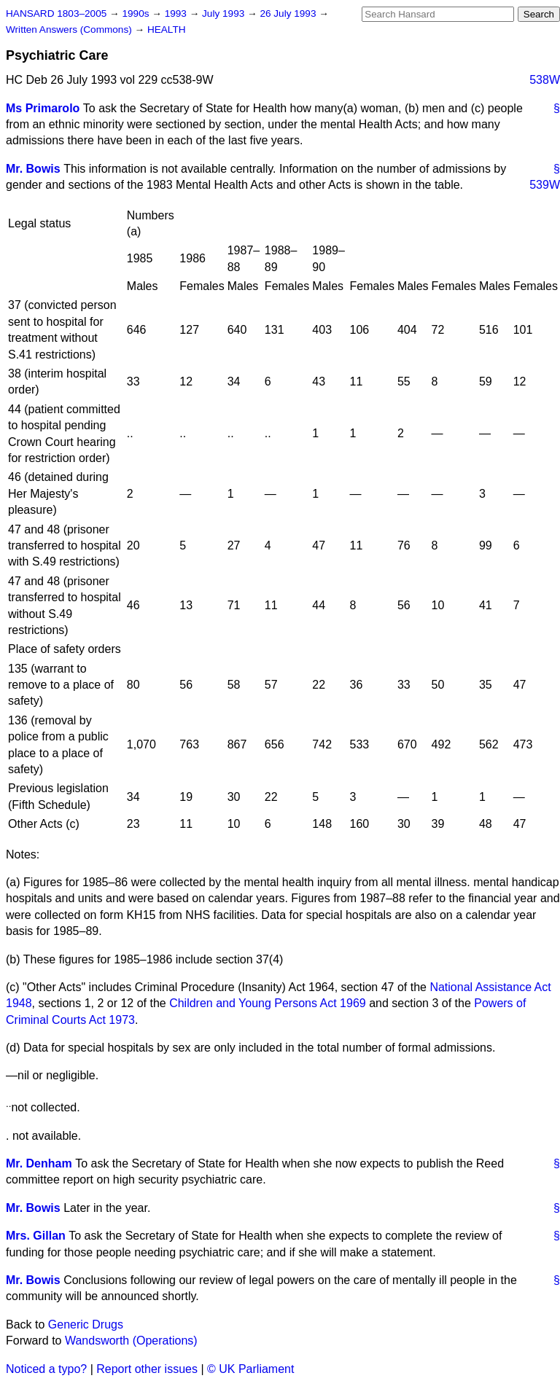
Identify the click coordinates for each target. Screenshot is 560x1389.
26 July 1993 (289, 13)
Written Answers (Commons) (70, 29)
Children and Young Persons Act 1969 (267, 1003)
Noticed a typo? (46, 1369)
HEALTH (166, 29)
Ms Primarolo (42, 108)
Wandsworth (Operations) (131, 1340)
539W (544, 185)
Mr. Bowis (33, 169)
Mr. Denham (39, 1163)
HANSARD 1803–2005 (56, 13)
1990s (137, 13)
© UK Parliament (250, 1369)
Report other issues (147, 1369)
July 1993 (224, 13)
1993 (177, 13)
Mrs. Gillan (36, 1235)
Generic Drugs (85, 1324)
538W (544, 80)
